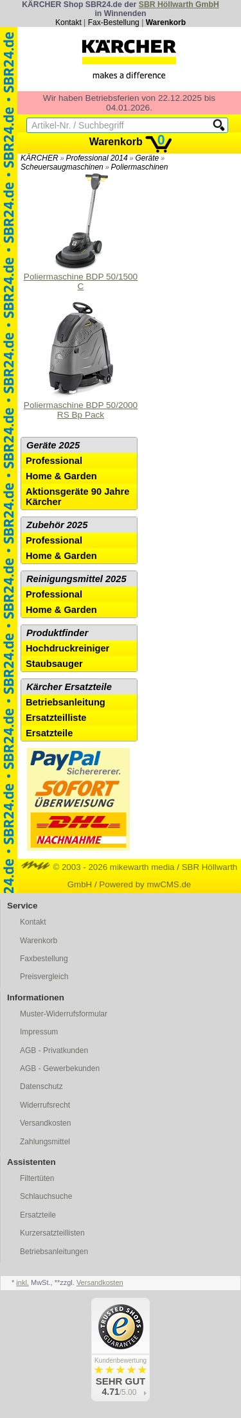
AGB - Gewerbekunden (60, 1068)
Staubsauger (54, 664)
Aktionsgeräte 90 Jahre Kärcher (77, 496)
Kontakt (68, 22)
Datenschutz (41, 1086)
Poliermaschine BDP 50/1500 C (81, 232)
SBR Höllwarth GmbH (179, 4)
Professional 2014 (97, 158)
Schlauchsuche (46, 1196)
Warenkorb (166, 22)
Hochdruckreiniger (67, 648)
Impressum (39, 1031)
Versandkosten (45, 1123)
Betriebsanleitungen (54, 1251)
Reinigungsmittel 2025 (76, 579)
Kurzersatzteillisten (52, 1232)
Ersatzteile (49, 733)
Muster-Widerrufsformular (63, 1013)
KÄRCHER (39, 158)
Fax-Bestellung (113, 22)
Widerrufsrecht (45, 1105)
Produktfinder (57, 633)
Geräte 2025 (53, 445)
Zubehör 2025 (56, 525)
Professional (54, 461)
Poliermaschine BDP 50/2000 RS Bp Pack (81, 361)
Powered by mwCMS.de (145, 884)
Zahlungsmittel (45, 1141)
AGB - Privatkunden (54, 1050)
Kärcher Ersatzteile (69, 687)
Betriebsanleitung (65, 702)
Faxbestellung (44, 958)
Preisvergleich (44, 976)
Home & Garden (61, 476)
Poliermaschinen (139, 167)
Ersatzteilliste (56, 718)
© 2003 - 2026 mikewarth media (98, 867)
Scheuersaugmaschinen (62, 167)
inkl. (22, 1282)
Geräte (147, 158)
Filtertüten (37, 1178)
